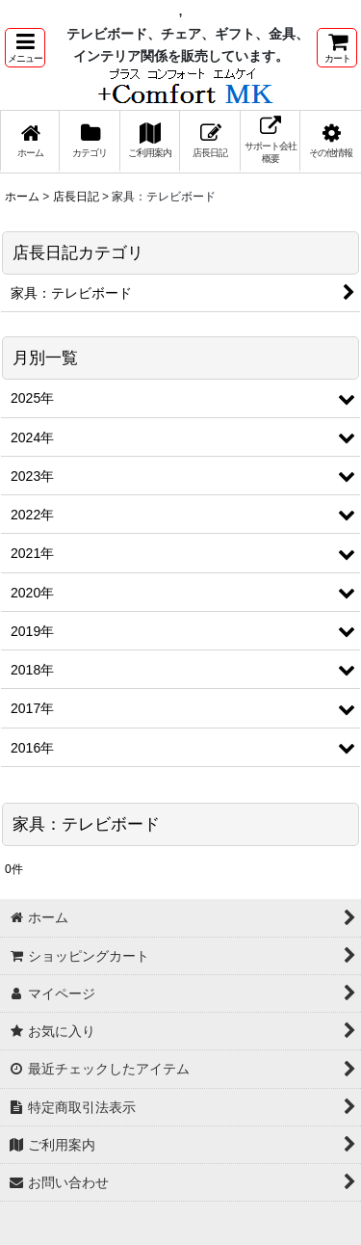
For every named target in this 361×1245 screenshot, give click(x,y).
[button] (25, 47)
